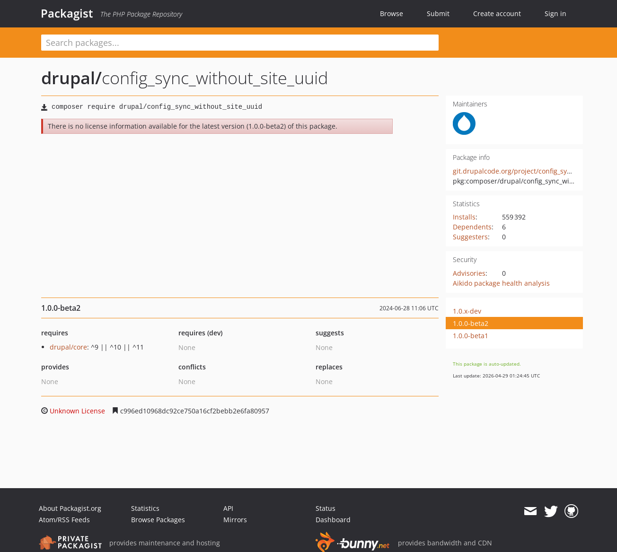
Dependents (472, 226)
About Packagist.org (70, 508)
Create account (497, 13)
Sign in (555, 13)
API (228, 508)
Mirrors (235, 519)
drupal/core (68, 346)
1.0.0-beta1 (470, 335)
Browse (391, 13)
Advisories (469, 273)
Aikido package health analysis (501, 283)
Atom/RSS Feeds (64, 519)
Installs (464, 216)
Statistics (145, 508)
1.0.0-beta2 (470, 323)
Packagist (67, 13)
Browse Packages (158, 519)
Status (325, 508)
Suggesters (470, 236)
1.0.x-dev (467, 311)
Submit (438, 13)
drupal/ (71, 77)
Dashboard (333, 519)
